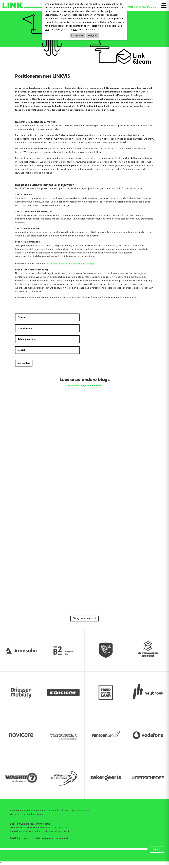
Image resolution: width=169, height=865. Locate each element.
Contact (157, 849)
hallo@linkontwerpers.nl (23, 831)
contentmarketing (25, 277)
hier (19, 838)
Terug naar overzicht (84, 618)
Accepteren (77, 35)
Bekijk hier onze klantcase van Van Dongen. (71, 264)
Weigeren (93, 35)
